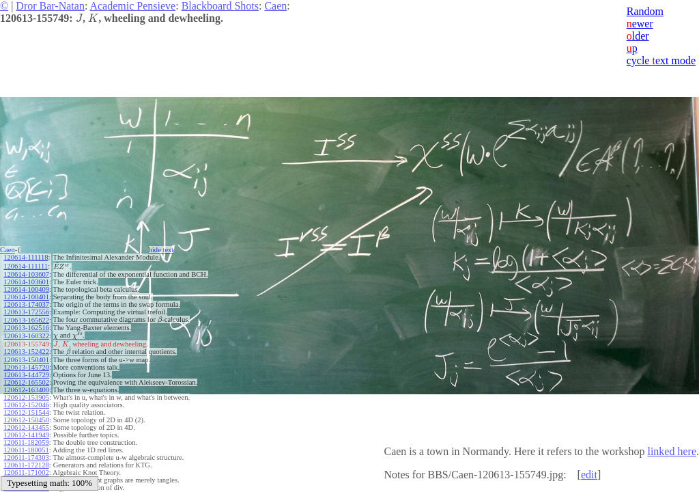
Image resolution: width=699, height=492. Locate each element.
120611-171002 (25, 472)
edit (589, 474)
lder (638, 36)
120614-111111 (25, 266)
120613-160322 (26, 336)
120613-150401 (26, 360)
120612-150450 (26, 420)
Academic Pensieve (132, 6)
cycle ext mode (661, 60)
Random (645, 11)
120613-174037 (26, 304)
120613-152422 (26, 351)
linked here (671, 451)
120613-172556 (26, 312)
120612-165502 (26, 382)
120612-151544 (26, 412)
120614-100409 (26, 289)
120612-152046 (26, 405)
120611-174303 (25, 457)
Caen (275, 6)
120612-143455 (26, 427)
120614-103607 (26, 274)
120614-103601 (26, 282)
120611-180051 (25, 450)
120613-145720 (26, 367)
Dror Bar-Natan (50, 6)
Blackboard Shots (220, 6)
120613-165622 (26, 320)
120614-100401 (26, 297)
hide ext (161, 250)
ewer (640, 23)
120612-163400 (26, 390)
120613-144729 (26, 375)
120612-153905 (26, 397)
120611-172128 (25, 465)
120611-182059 (25, 442)
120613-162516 (26, 327)
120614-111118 (25, 257)
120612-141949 (26, 435)
